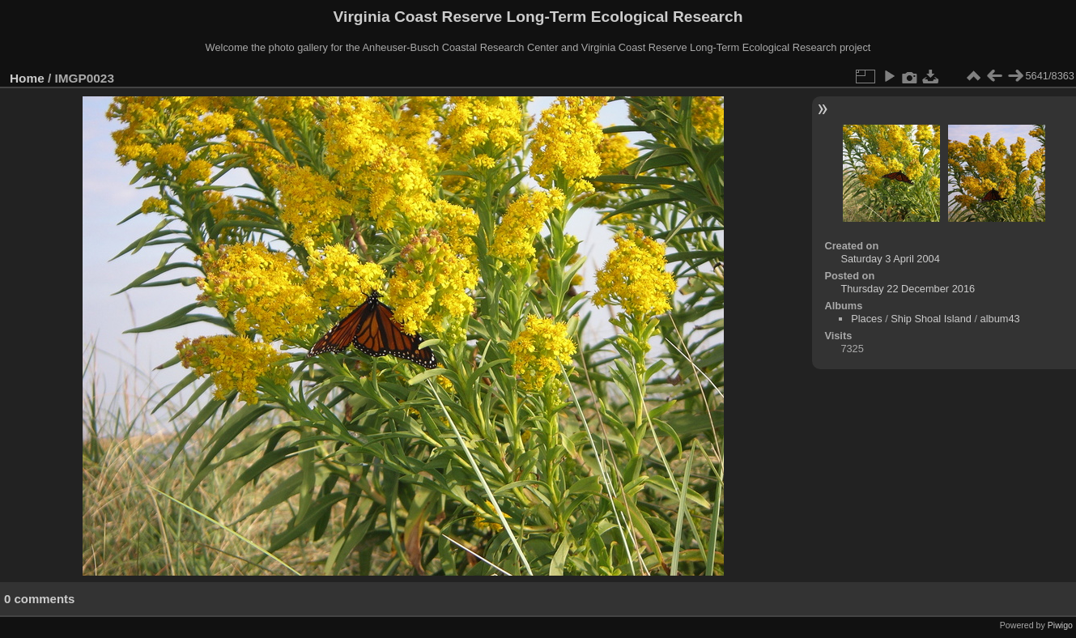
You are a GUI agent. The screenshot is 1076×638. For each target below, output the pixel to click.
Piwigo (1060, 625)
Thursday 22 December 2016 (907, 289)
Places (866, 319)
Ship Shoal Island (931, 319)
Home (27, 78)
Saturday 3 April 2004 (889, 259)
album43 (1000, 319)
